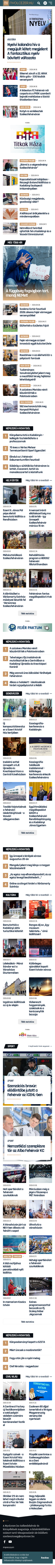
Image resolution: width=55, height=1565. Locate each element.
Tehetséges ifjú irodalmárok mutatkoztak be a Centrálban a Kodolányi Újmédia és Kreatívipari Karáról (28, 662)
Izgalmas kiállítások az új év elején (14, 1003)
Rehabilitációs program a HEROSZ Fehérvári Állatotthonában (39, 559)
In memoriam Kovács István (14, 1303)
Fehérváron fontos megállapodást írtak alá (40, 597)
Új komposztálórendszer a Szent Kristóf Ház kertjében (14, 728)
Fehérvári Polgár (27, 160)
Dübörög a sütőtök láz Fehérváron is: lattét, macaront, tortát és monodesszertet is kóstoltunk (29, 469)
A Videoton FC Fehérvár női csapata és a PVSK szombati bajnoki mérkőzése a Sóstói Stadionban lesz (35, 95)
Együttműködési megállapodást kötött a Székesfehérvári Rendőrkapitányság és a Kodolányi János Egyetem (40, 816)
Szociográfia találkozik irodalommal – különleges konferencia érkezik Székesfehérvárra (39, 769)
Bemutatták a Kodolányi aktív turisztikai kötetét (13, 928)
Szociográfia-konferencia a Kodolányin (36, 727)
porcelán (17, 1256)
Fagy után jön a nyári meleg (25, 1358)
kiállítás (7, 1256)
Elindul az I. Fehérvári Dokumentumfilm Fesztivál (25, 458)
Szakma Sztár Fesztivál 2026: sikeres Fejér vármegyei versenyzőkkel (36, 312)
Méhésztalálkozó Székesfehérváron (13, 556)
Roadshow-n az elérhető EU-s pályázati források (36, 356)
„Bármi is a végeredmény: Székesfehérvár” (34, 166)
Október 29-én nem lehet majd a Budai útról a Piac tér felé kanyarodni (13, 1500)
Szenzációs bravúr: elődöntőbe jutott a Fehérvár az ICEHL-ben (24, 1090)
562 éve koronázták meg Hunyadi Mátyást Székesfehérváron (33, 409)
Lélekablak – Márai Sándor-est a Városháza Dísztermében (13, 968)
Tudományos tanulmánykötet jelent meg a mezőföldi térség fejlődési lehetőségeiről (35, 374)
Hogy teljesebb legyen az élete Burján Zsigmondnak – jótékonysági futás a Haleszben (40, 1502)
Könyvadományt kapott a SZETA (27, 1342)
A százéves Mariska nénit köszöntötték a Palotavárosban (34, 393)
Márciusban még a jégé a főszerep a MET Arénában (39, 1192)
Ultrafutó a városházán (35, 1226)
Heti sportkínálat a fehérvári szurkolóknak (13, 1192)
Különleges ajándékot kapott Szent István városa (40, 967)
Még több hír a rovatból (37, 480)
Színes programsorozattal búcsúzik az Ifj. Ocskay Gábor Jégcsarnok (39, 1308)
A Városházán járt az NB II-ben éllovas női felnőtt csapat (14, 1228)
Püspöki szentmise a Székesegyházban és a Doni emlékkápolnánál (40, 1459)
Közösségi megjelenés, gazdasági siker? (32, 200)
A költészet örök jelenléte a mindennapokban (34, 214)
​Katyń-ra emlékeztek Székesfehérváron (31, 112)
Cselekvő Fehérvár (28, 224)
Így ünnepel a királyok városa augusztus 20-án (25, 857)
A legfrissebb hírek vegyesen (39, 1046)
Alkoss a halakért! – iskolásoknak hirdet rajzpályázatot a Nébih (27, 683)
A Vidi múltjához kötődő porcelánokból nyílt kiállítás (13, 1268)
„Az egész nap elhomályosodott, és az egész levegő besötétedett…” (30, 875)
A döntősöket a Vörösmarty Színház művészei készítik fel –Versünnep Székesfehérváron (14, 600)
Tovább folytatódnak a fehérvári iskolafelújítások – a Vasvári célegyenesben (14, 813)
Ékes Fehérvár (26, 402)
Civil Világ (11, 1377)
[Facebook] (4, 1542)
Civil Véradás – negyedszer (24, 1366)
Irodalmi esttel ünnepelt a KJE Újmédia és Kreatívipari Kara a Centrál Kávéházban (14, 768)
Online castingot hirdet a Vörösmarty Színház (30, 885)
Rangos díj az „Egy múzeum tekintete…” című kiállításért (39, 929)
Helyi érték (25, 107)
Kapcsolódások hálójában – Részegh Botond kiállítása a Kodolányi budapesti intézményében (35, 184)
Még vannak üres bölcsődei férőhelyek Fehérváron (30, 674)
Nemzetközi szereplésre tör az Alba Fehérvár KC (26, 1148)
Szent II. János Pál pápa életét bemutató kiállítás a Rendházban (14, 515)
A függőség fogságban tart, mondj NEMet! (27, 293)
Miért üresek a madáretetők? (26, 1350)
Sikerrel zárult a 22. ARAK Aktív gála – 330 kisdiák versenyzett (33, 77)
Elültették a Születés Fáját (34, 326)
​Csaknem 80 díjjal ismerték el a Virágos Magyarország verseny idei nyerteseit (40, 1413)
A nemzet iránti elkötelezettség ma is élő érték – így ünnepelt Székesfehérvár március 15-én (40, 518)
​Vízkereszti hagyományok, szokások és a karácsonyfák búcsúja (37, 1008)
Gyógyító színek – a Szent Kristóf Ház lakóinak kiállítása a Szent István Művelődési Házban (14, 1460)
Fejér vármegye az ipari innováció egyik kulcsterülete (36, 342)
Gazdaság (24, 194)
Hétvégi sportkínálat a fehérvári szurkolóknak (40, 1263)
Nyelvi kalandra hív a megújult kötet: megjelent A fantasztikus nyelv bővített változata (27, 51)
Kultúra (11, 39)
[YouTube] (10, 1542)
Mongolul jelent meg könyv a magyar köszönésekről (30, 866)
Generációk (12, 285)
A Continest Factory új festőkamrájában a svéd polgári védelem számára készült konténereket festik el (14, 1416)
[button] (45, 1557)
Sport (23, 69)
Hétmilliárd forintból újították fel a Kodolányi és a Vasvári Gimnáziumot (35, 231)
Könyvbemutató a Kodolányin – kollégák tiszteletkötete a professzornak (27, 438)
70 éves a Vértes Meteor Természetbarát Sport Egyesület (27, 449)
